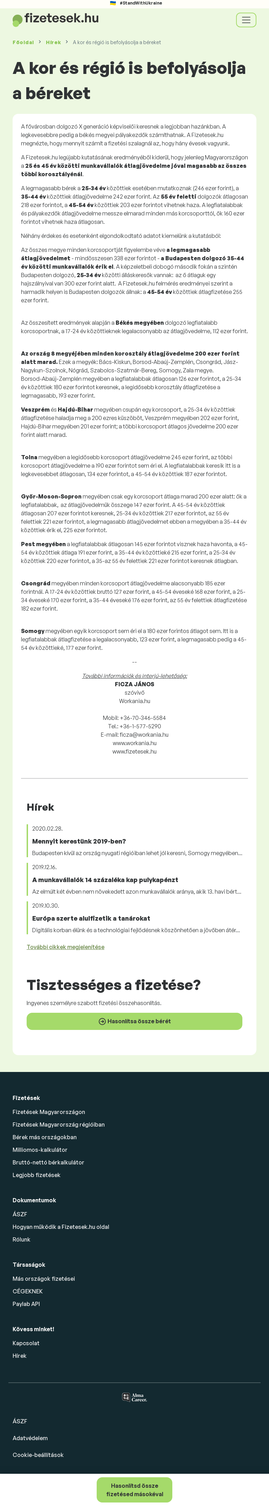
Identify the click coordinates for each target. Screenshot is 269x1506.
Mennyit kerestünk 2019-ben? (79, 841)
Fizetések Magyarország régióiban (59, 1124)
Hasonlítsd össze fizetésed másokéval (134, 1490)
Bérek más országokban (45, 1137)
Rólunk (21, 1239)
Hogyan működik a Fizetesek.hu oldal (61, 1226)
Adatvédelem (30, 1438)
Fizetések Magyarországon (49, 1111)
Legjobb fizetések (37, 1174)
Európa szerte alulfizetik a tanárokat (91, 918)
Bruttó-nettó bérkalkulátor (48, 1162)
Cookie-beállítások (38, 1454)
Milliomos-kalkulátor (40, 1149)
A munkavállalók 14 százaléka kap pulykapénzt (105, 879)
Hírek (53, 42)
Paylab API (26, 1303)
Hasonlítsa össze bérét (134, 1021)
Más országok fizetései (44, 1278)
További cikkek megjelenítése (65, 946)
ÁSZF (20, 1214)
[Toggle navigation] (246, 20)
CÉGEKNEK (28, 1291)
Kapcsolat (26, 1343)
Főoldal (23, 42)
